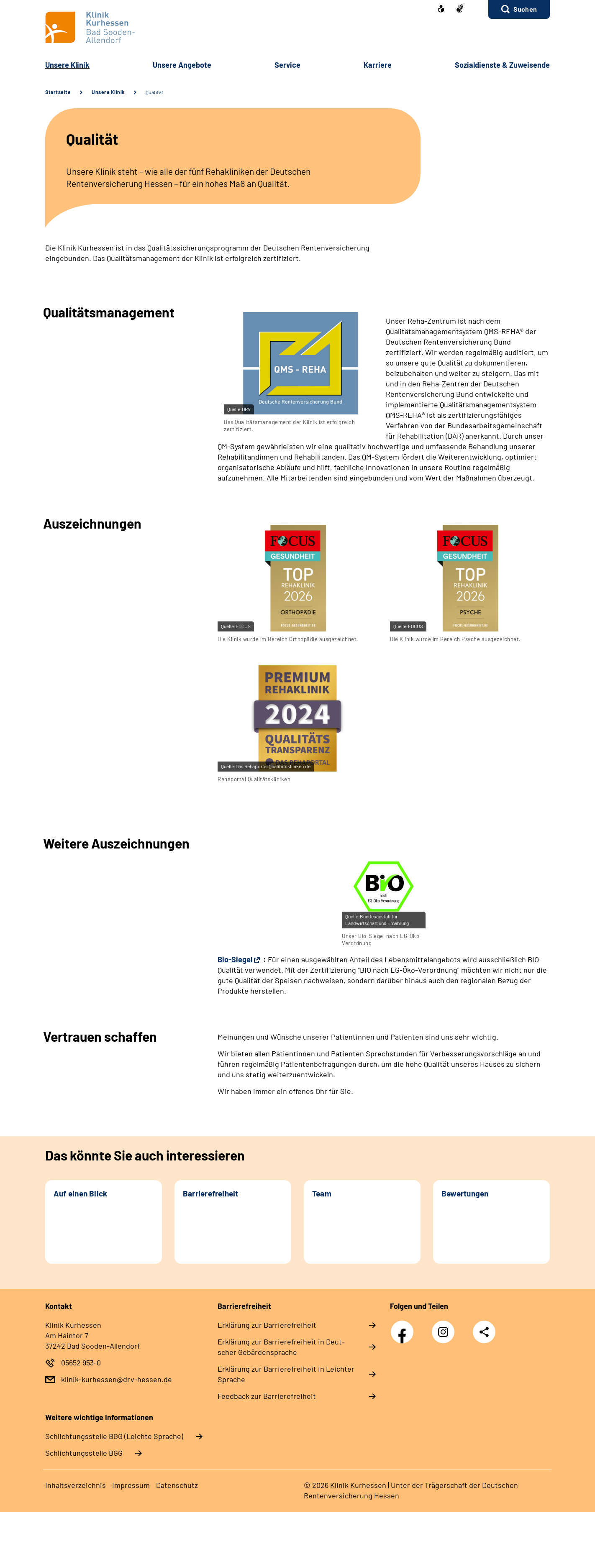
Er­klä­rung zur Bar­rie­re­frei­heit (267, 1324)
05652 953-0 (81, 1362)
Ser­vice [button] (287, 64)
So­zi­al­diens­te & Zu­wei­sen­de (502, 64)
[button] (519, 9)
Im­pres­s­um (131, 1485)
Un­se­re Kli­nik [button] (67, 64)
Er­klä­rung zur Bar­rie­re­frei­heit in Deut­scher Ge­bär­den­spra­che (281, 1347)
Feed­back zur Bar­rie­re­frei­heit (267, 1396)
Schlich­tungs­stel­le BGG (84, 1452)
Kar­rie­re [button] (378, 64)
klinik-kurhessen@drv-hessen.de (116, 1379)
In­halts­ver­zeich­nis (75, 1485)
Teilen (484, 1332)
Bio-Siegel (235, 959)
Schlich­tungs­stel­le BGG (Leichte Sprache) (114, 1436)
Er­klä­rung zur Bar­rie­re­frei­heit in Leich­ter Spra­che (286, 1374)
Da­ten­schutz (177, 1485)
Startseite (58, 92)
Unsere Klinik (108, 92)
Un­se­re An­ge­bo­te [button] (182, 64)
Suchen (525, 9)
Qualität (155, 92)
